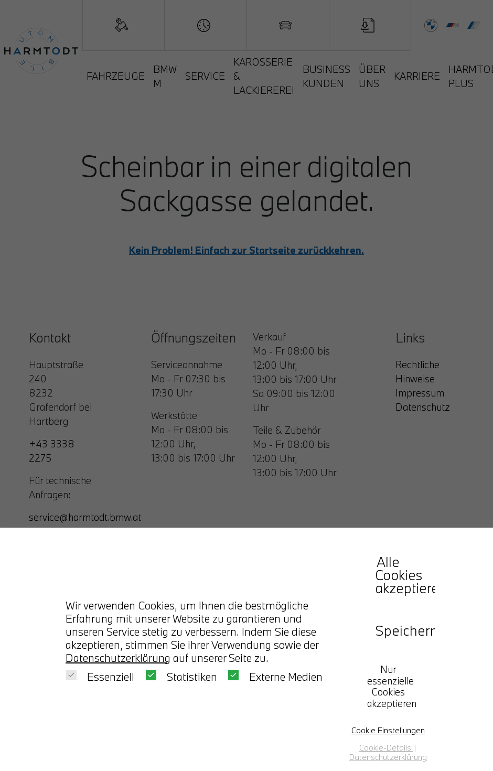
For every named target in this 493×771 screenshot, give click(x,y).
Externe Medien (275, 677)
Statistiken (181, 677)
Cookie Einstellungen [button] (388, 730)
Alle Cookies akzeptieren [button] (401, 575)
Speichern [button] (401, 630)
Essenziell (100, 677)
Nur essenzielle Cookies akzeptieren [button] (391, 686)
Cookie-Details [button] (386, 747)
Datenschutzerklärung (118, 657)
